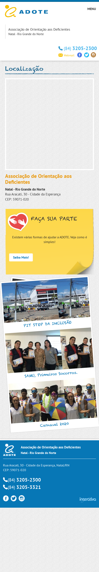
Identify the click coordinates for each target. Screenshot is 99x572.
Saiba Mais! (21, 257)
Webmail (66, 55)
